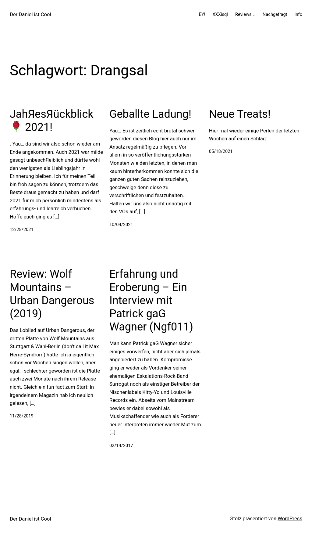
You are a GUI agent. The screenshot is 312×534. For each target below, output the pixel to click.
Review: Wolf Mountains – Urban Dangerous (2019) (52, 294)
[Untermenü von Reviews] (254, 14)
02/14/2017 (121, 445)
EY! (202, 14)
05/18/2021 (221, 151)
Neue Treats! (240, 114)
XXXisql (220, 14)
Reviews (243, 14)
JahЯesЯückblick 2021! (52, 121)
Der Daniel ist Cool (30, 14)
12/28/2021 (22, 229)
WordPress (290, 518)
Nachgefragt (275, 14)
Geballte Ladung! (150, 114)
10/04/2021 (121, 224)
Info (298, 14)
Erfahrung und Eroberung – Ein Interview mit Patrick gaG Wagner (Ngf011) (151, 300)
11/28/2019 (22, 416)
